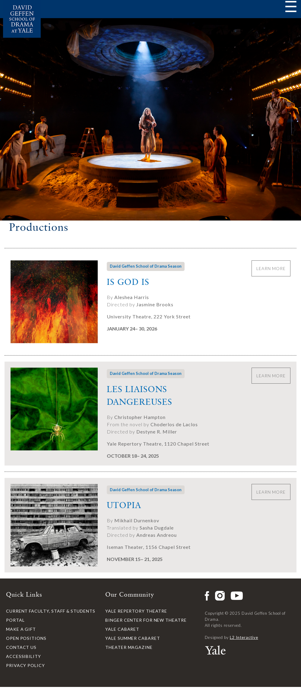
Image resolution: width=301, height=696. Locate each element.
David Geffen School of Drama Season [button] (146, 266)
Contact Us (21, 647)
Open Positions (26, 638)
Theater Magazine (128, 647)
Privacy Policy (25, 665)
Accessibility (23, 656)
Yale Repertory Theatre (136, 611)
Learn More (271, 268)
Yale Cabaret (122, 629)
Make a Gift (21, 629)
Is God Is (128, 282)
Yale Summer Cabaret (132, 638)
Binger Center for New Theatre (145, 620)
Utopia (124, 505)
